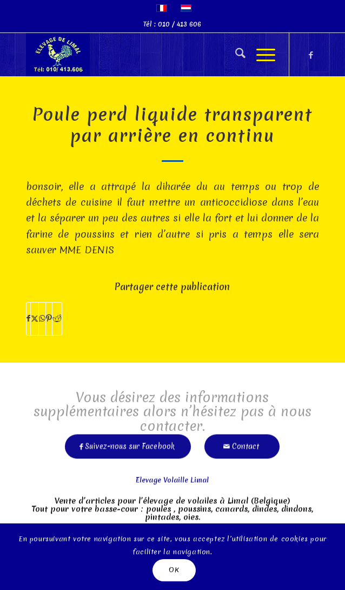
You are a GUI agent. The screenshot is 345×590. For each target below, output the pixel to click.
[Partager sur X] (34, 319)
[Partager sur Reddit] (57, 319)
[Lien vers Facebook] (311, 55)
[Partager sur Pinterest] (49, 319)
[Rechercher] (235, 54)
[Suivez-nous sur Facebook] (128, 442)
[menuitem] (235, 54)
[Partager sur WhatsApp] (42, 319)
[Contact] (242, 442)
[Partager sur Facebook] (28, 319)
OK (174, 569)
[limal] (143, 54)
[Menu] (260, 54)
